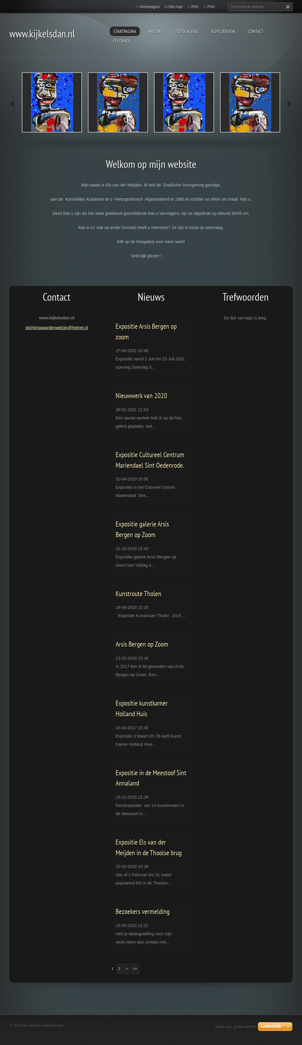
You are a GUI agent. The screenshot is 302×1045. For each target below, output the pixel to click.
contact (256, 31)
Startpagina (124, 31)
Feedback (122, 41)
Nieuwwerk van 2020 (141, 395)
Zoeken (287, 6)
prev (12, 104)
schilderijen (223, 31)
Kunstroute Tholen (138, 593)
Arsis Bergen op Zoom (142, 644)
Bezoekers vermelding (143, 911)
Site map (175, 7)
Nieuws (156, 31)
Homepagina (149, 7)
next (290, 104)
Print (211, 7)
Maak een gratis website (236, 1026)
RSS (195, 7)
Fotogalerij (187, 31)
